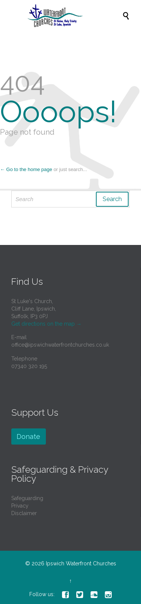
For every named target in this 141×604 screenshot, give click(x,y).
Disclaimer (24, 513)
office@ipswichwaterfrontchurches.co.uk (60, 345)
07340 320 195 (29, 366)
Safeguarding (27, 498)
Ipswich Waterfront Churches (81, 563)
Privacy (20, 506)
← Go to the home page (26, 169)
